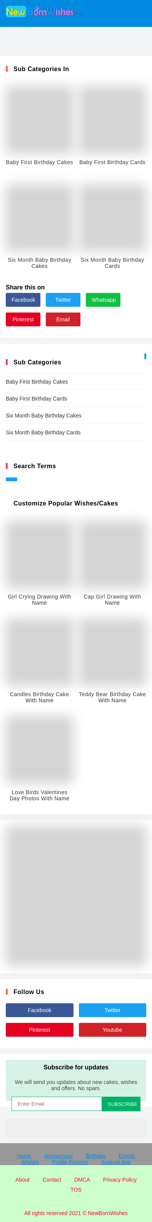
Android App (115, 1162)
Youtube (112, 1030)
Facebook (23, 300)
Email (63, 319)
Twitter (63, 300)
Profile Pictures (70, 1162)
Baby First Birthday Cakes (37, 382)
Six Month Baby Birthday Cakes (44, 415)
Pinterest (22, 319)
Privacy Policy (120, 1180)
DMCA (82, 1180)
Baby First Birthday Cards (36, 399)
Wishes (30, 1162)
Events (127, 1156)
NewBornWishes (107, 1213)
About (22, 1180)
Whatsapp (104, 300)
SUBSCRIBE (122, 1104)
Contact (52, 1180)
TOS (76, 1190)
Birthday (95, 1156)
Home (24, 1156)
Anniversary (58, 1156)
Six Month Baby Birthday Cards (43, 432)
